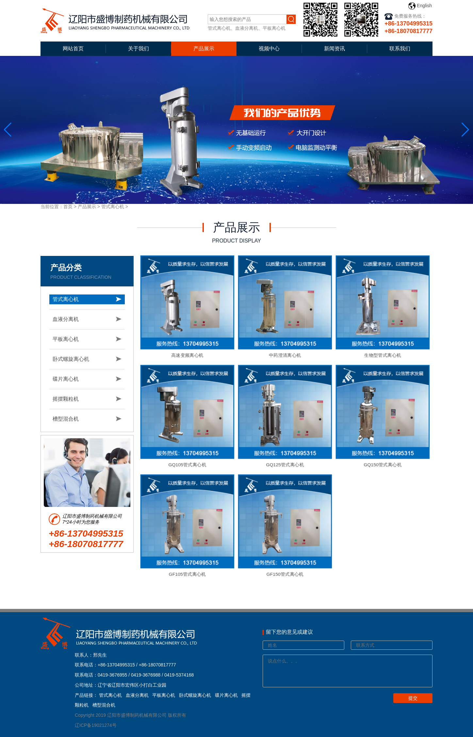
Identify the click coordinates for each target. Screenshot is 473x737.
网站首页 (73, 48)
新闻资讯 (334, 48)
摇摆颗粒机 (66, 399)
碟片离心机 (66, 379)
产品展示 (203, 48)
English (420, 5)
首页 (68, 206)
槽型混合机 (66, 419)
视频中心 (269, 48)
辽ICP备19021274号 (96, 725)
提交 (412, 698)
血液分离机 (66, 319)
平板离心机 (66, 339)
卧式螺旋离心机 (71, 359)
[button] (465, 130)
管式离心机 (112, 206)
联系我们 (399, 48)
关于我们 (138, 48)
